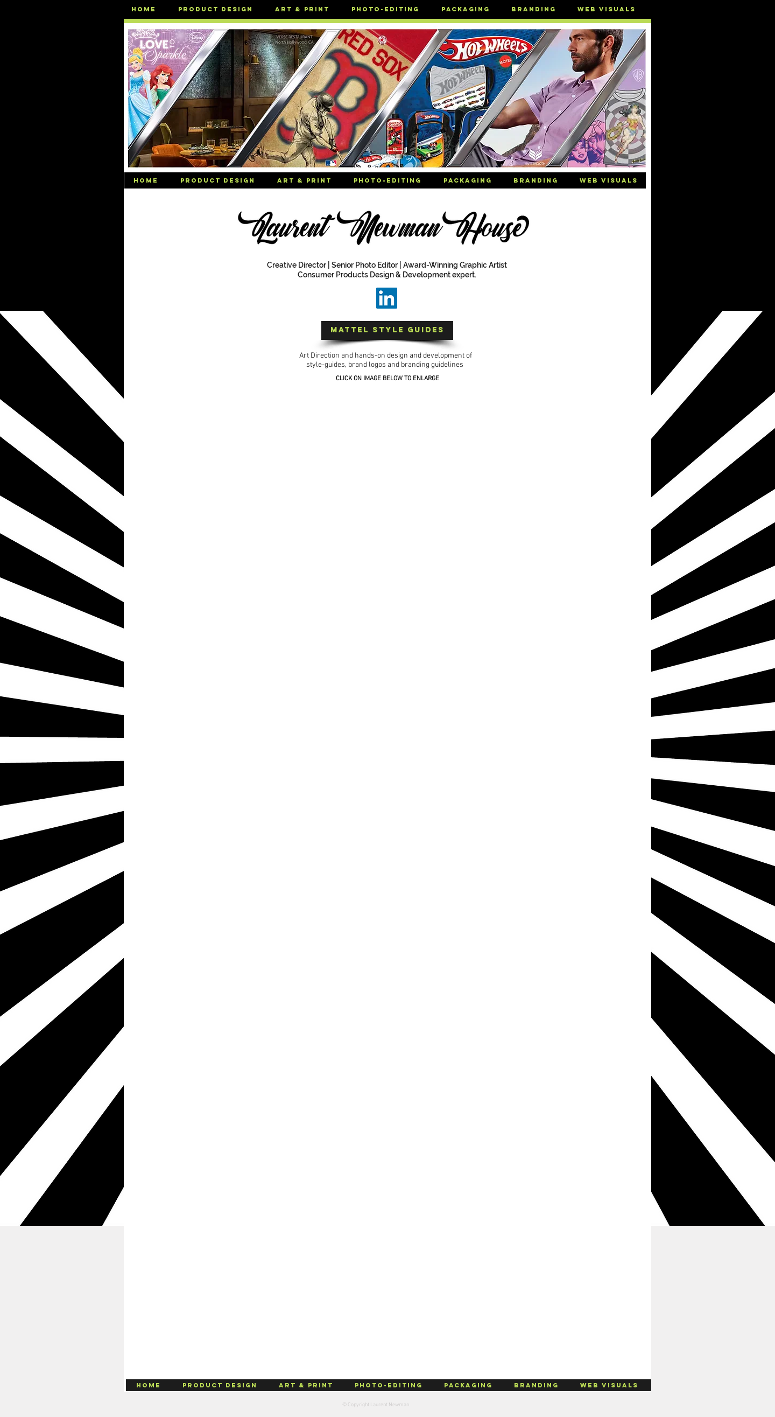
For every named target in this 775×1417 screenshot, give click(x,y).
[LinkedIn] (386, 298)
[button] (215, 9)
